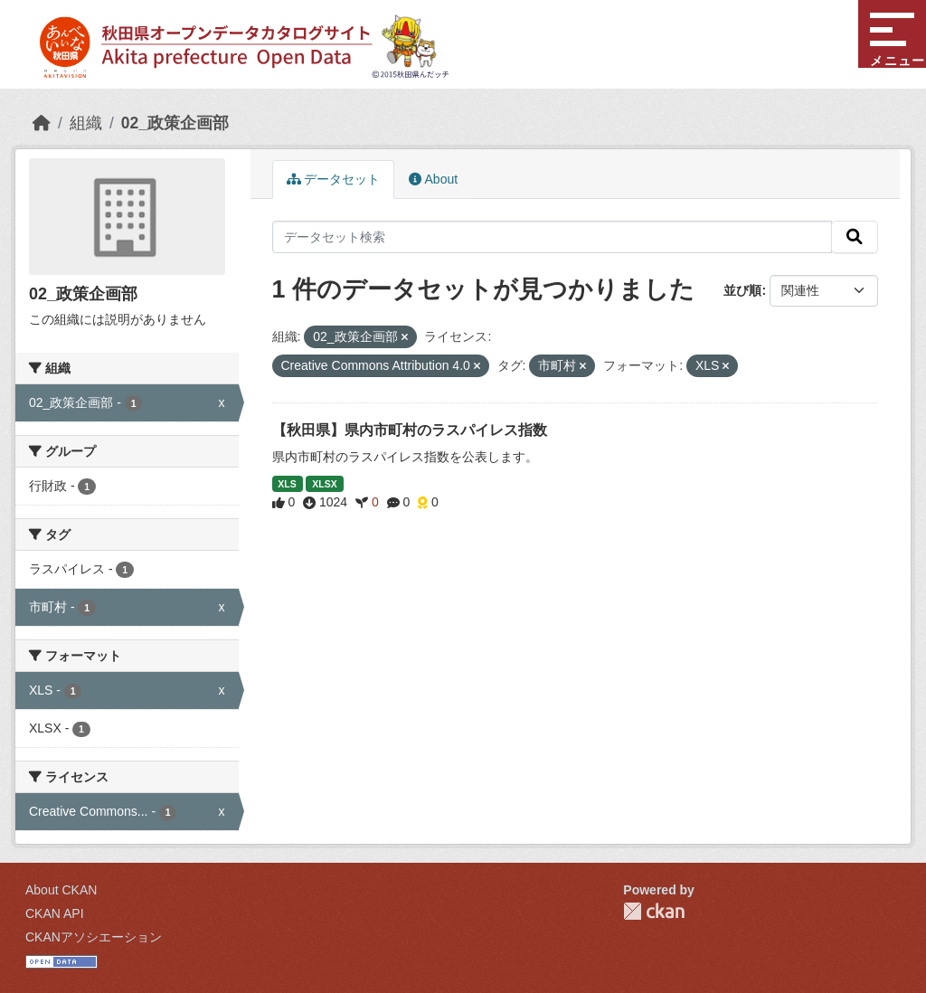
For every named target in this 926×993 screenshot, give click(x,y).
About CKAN (61, 890)
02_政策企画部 (175, 123)
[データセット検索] (552, 237)
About (433, 179)
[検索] (854, 237)
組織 (86, 123)
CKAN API (54, 913)
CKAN (654, 911)
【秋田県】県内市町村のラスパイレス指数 (409, 430)
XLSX (324, 483)
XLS (287, 483)
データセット (334, 179)
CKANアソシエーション (93, 937)
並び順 (742, 290)
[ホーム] (42, 123)
